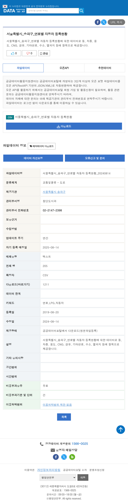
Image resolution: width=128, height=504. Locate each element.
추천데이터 (104, 68)
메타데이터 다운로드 (42, 146)
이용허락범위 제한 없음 (57, 404)
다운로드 (64, 126)
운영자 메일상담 (64, 450)
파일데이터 (23, 68)
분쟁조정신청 (96, 470)
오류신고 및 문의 (95, 158)
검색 (81, 10)
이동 (83, 477)
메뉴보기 (122, 10)
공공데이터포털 (14, 10)
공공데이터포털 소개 (75, 470)
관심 (44, 53)
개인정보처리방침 (48, 470)
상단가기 (120, 429)
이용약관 (29, 470)
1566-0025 (80, 443)
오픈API (64, 68)
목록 (64, 417)
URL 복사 (116, 22)
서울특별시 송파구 (54, 192)
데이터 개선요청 (33, 158)
